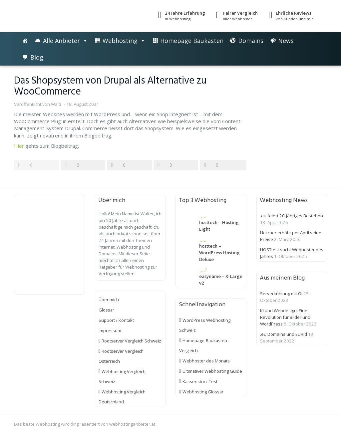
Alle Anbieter (61, 41)
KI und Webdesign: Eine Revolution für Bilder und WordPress (285, 317)
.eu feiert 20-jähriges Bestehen (291, 216)
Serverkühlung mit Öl (281, 294)
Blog (36, 57)
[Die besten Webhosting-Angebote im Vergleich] (25, 40)
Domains (250, 41)
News (286, 41)
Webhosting (120, 41)
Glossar (107, 310)
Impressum (110, 330)
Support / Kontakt (116, 320)
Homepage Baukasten (191, 41)
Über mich (109, 300)
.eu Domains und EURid (283, 334)
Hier (19, 145)
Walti (56, 104)
